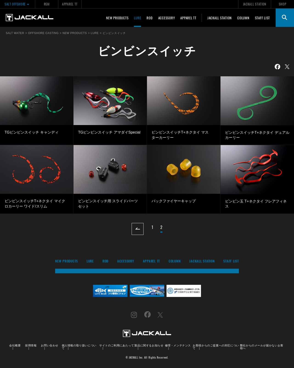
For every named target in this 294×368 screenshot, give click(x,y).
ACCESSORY (166, 18)
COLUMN (243, 18)
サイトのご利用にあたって (116, 345)
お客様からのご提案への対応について (216, 346)
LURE (137, 18)
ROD (150, 18)
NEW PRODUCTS (117, 18)
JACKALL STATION (254, 4)
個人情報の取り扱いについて (79, 346)
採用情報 (31, 345)
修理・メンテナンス (178, 345)
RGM (47, 4)
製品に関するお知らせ (148, 345)
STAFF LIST (262, 18)
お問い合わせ (49, 345)
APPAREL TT (70, 4)
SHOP (282, 4)
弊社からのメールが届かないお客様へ (261, 346)
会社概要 (15, 345)
